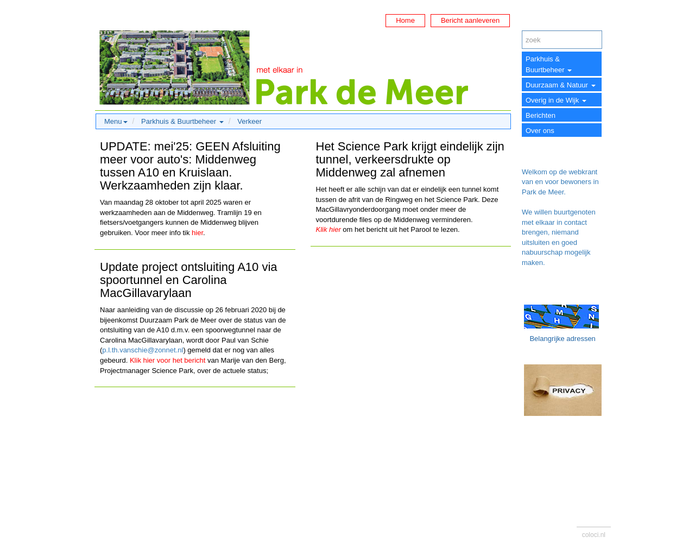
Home (405, 20)
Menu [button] (116, 121)
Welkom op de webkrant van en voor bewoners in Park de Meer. (560, 182)
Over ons (540, 131)
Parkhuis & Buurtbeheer (549, 64)
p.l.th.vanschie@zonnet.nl (142, 350)
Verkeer (249, 121)
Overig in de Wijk (556, 100)
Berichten (540, 115)
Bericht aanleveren (470, 20)
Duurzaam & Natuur (561, 85)
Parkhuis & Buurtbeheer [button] (182, 121)
